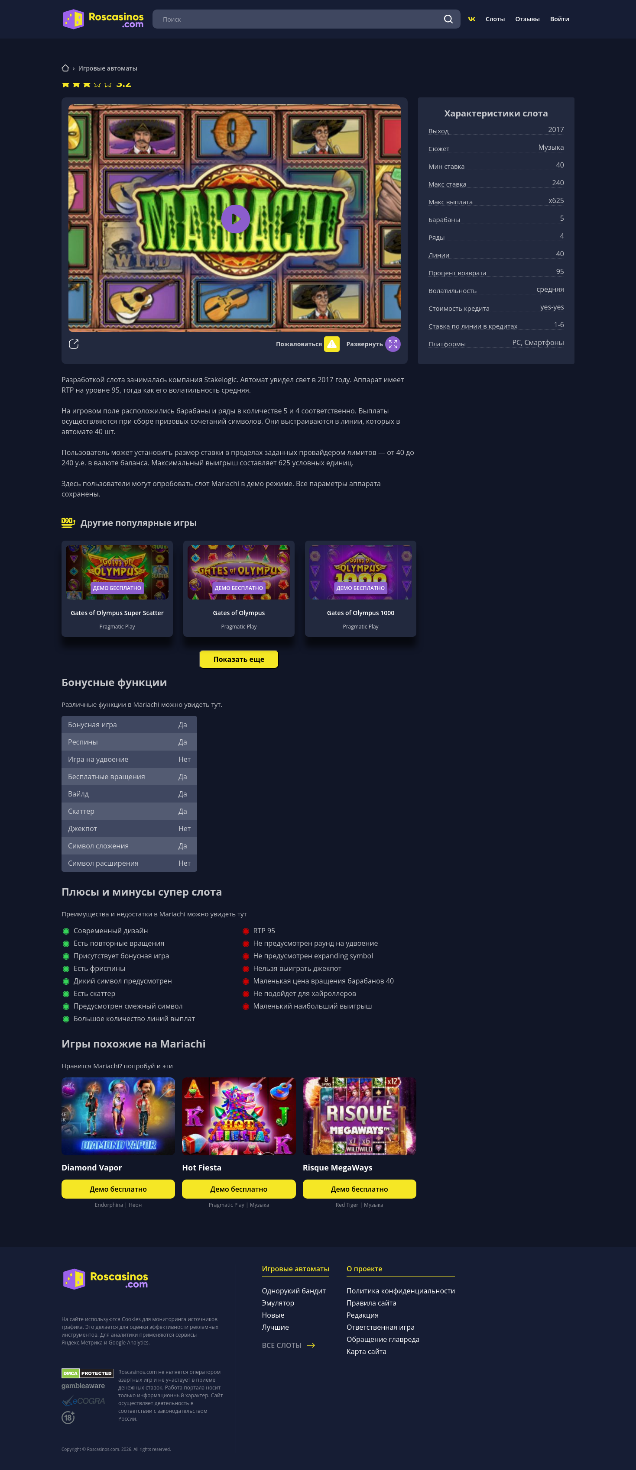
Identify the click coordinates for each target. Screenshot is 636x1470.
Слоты (495, 19)
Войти (559, 19)
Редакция (363, 1315)
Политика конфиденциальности (401, 1290)
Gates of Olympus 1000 (360, 613)
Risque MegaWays (338, 1167)
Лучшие (275, 1327)
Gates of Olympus (239, 613)
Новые (273, 1315)
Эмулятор (278, 1302)
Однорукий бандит (294, 1290)
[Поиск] (448, 19)
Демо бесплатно (117, 588)
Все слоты (288, 1345)
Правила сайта (371, 1302)
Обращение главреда (383, 1339)
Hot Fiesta (201, 1167)
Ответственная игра (381, 1327)
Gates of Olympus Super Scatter (117, 613)
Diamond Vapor (92, 1167)
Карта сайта (366, 1351)
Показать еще (239, 659)
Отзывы (528, 19)
